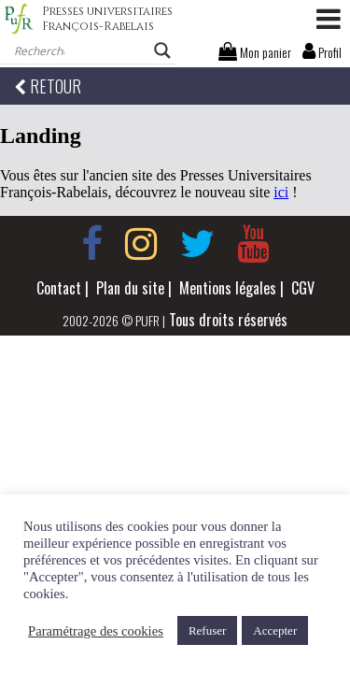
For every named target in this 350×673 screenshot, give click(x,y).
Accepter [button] (275, 630)
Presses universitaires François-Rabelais (107, 19)
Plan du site (130, 288)
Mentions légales (227, 288)
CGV (303, 288)
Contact (58, 288)
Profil (322, 52)
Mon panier (254, 52)
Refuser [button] (207, 630)
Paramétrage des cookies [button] (95, 630)
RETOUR (47, 86)
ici (280, 192)
